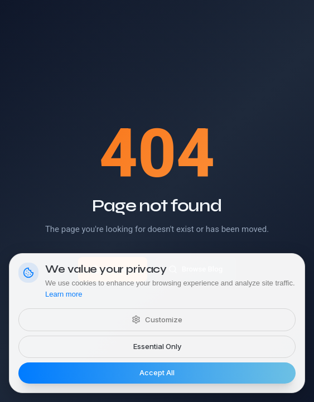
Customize (157, 319)
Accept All (157, 372)
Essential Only (157, 346)
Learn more (63, 294)
